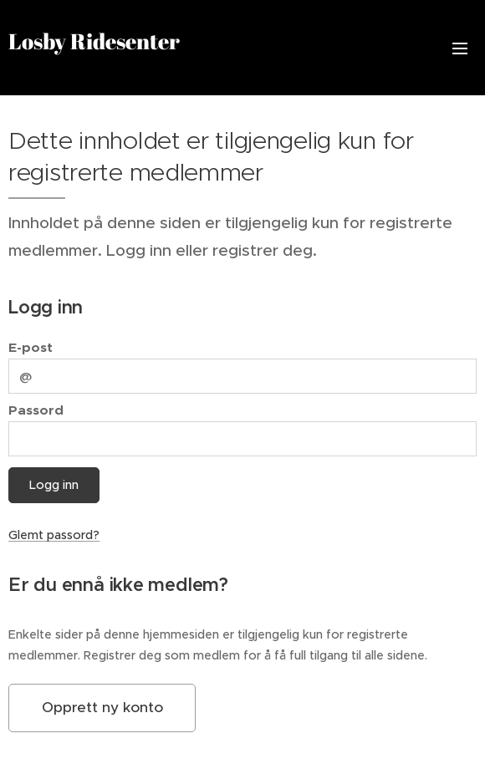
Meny (459, 48)
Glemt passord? (54, 534)
